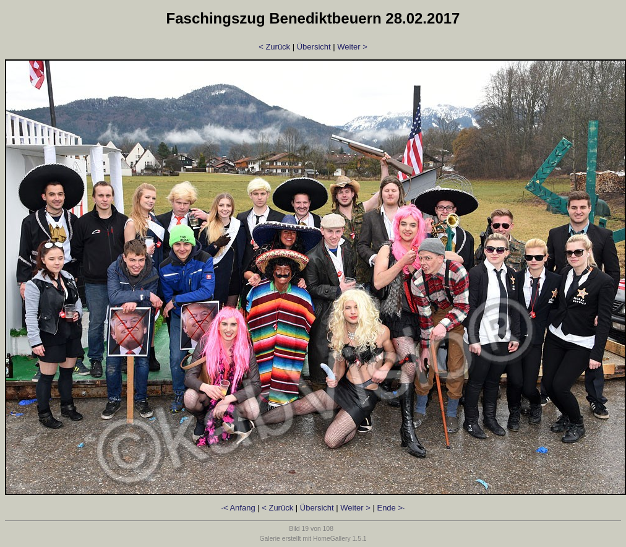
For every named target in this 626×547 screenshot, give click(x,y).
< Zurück (274, 46)
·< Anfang (238, 507)
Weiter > (352, 46)
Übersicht (314, 46)
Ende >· (391, 507)
